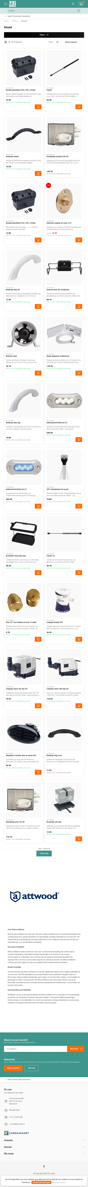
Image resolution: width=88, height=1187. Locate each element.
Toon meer (44, 853)
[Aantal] (31, 106)
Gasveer (49, 90)
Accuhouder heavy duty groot (16, 556)
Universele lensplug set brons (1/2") (59, 223)
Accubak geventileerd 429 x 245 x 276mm (20, 90)
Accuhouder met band (54, 822)
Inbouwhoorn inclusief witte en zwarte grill (21, 755)
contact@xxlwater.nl (17, 1124)
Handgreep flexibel (12, 156)
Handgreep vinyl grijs (13, 422)
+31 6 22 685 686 (15, 1117)
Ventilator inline (11, 356)
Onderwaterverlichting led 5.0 (16, 489)
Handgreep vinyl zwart (54, 755)
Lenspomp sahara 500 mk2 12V (16, 689)
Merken (14, 21)
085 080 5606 (14, 1110)
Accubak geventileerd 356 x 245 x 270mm (21, 223)
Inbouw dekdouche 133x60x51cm (58, 356)
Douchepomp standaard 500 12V (57, 156)
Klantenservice (13, 1068)
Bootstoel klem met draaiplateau (58, 289)
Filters (44, 35)
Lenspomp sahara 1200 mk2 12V (57, 689)
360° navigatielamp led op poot (57, 489)
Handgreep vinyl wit (13, 289)
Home (6, 21)
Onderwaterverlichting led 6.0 (57, 422)
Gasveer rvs (51, 556)
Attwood (24, 21)
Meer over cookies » (59, 1182)
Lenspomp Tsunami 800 (55, 622)
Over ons (31, 1068)
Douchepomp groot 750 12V (15, 822)
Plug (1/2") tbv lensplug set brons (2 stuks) (21, 622)
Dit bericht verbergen (41, 1182)
